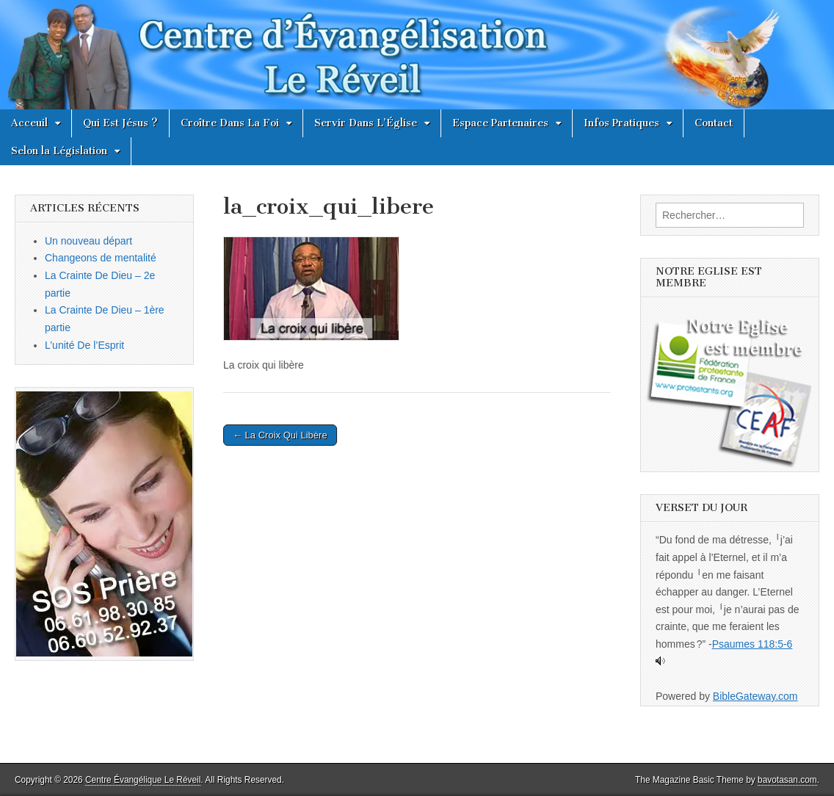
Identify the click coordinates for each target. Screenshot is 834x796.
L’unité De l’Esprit (84, 345)
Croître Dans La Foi (230, 123)
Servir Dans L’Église (365, 123)
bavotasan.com (787, 780)
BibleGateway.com (755, 696)
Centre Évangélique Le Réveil (142, 780)
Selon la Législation (59, 151)
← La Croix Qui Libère (280, 435)
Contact (714, 123)
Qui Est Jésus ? (120, 123)
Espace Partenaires (500, 123)
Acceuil (29, 123)
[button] (311, 288)
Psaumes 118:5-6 (752, 644)
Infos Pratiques (621, 123)
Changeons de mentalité (100, 258)
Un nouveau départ (88, 241)
